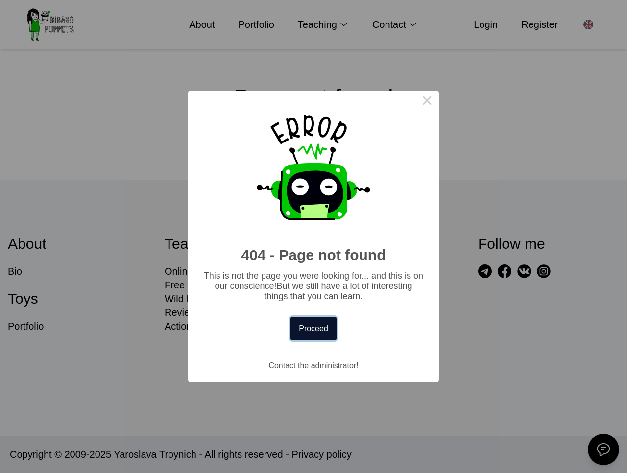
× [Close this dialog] (427, 102)
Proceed (313, 328)
